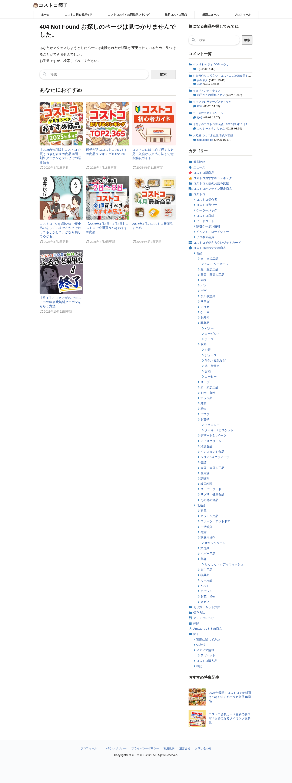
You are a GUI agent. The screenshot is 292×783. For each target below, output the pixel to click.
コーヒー (211, 376)
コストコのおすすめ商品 (209, 248)
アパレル (206, 591)
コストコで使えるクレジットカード (217, 242)
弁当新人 (202, 80)
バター (209, 328)
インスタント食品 (212, 451)
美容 (203, 559)
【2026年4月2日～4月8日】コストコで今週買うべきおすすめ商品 (107, 228)
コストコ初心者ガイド (78, 14)
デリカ (204, 307)
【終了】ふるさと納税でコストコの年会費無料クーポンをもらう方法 (60, 302)
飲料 (203, 344)
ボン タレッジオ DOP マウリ (211, 64)
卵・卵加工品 (209, 387)
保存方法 (199, 612)
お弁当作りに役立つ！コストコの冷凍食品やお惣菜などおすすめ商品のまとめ (241, 75)
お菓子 (204, 419)
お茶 (208, 349)
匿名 (200, 106)
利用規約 (169, 748)
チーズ (209, 339)
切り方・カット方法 (206, 607)
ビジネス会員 (205, 237)
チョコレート (214, 425)
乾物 (203, 408)
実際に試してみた (208, 639)
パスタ (204, 414)
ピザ (203, 290)
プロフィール (242, 14)
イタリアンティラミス (206, 90)
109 (199, 83)
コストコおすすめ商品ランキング (128, 14)
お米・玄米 (207, 392)
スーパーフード (210, 489)
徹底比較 (199, 162)
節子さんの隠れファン (211, 94)
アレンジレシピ (203, 618)
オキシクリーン (215, 543)
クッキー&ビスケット (219, 430)
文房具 (204, 548)
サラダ (204, 301)
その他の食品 (209, 500)
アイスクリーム (210, 441)
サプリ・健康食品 (212, 494)
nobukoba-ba (205, 139)
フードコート (205, 221)
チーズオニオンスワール (208, 113)
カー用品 (206, 580)
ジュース (211, 355)
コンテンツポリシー (114, 748)
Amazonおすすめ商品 (207, 628)
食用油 (204, 473)
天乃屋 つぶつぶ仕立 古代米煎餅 (213, 135)
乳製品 (204, 323)
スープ (204, 382)
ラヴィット (207, 655)
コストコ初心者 (206, 199)
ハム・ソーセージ (217, 264)
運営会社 (184, 748)
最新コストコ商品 (176, 14)
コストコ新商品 (203, 172)
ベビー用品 (207, 553)
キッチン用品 (209, 516)
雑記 (199, 666)
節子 (196, 634)
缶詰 (203, 462)
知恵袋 (200, 645)
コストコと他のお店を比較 (211, 183)
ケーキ (204, 312)
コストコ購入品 (206, 660)
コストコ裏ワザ (206, 205)
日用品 (200, 505)
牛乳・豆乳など (215, 360)
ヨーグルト (212, 333)
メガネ (204, 601)
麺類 (203, 403)
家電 (203, 510)
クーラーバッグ (206, 210)
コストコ (199, 194)
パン (203, 285)
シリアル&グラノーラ (214, 457)
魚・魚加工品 (209, 269)
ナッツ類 (206, 398)
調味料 (204, 478)
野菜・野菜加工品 (212, 274)
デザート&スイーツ (213, 435)
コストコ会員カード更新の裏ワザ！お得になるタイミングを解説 (229, 718)
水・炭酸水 (212, 366)
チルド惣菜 (207, 296)
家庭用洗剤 (207, 537)
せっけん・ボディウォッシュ (224, 564)
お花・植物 (207, 596)
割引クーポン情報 (208, 226)
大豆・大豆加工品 (212, 468)
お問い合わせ (203, 748)
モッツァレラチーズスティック (212, 101)
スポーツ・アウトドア (215, 521)
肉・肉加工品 (209, 258)
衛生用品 (206, 569)
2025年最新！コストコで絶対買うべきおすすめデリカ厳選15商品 (230, 697)
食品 (199, 253)
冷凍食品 (206, 446)
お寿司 (204, 317)
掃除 (196, 623)
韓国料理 (206, 484)
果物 (203, 280)
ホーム (45, 14)
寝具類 (204, 575)
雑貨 (203, 532)
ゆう (200, 117)
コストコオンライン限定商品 (212, 188)
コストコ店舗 (205, 215)
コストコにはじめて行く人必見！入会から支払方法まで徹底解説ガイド (153, 154)
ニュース (199, 167)
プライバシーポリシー (145, 748)
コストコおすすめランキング (212, 178)
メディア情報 (205, 650)
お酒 (208, 371)
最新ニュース (210, 14)
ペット (204, 586)
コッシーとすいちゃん (211, 128)
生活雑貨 (206, 527)
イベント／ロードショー (212, 231)
